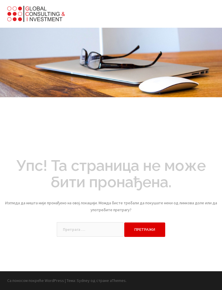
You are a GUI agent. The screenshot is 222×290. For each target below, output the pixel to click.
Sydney (83, 280)
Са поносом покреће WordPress (35, 280)
